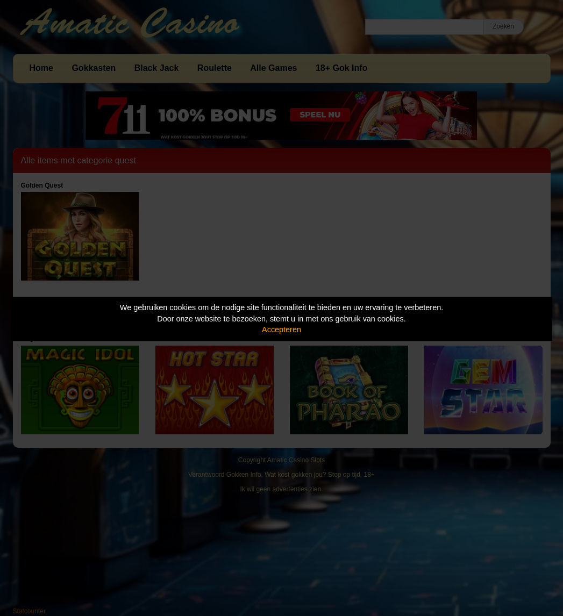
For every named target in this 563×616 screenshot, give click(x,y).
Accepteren (281, 329)
